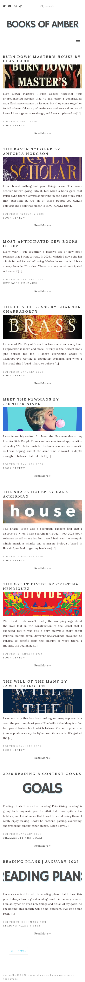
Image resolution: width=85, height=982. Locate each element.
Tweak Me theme (61, 975)
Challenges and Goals (23, 837)
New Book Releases (20, 283)
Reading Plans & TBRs (22, 925)
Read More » (42, 133)
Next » (21, 951)
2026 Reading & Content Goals (42, 773)
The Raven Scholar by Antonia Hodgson (32, 151)
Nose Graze (10, 979)
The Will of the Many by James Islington (35, 683)
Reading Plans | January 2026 (41, 861)
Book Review (14, 125)
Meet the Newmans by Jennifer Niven (31, 401)
